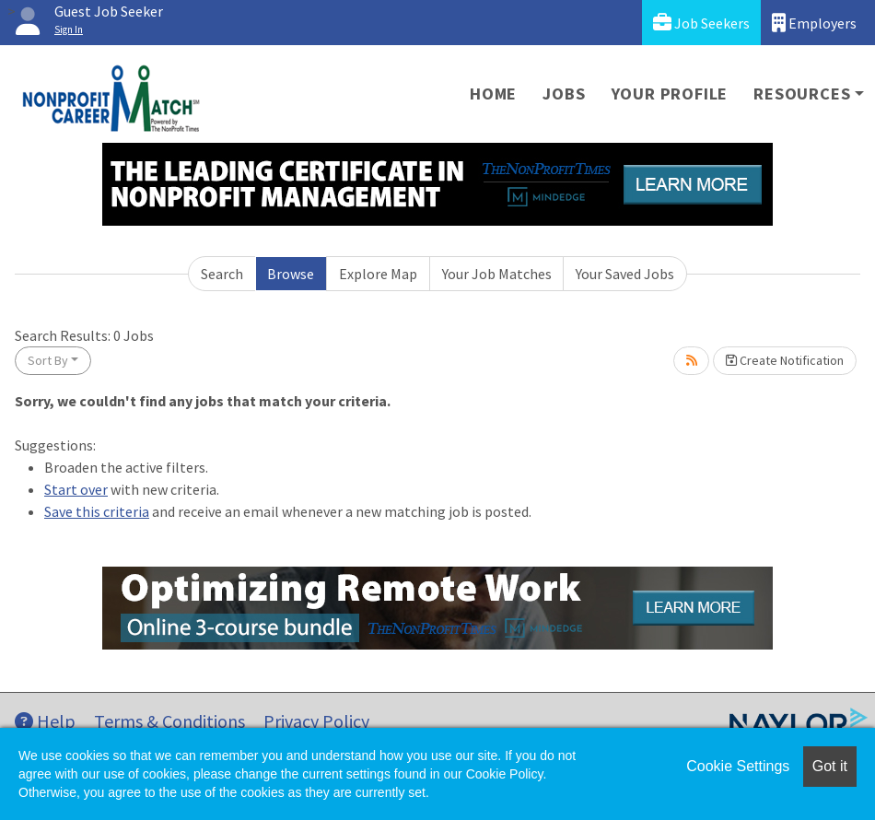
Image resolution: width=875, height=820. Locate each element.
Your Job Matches (497, 273)
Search (222, 273)
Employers (814, 22)
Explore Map (378, 273)
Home (493, 93)
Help (45, 720)
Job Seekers (701, 22)
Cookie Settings (737, 766)
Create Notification (785, 360)
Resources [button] (801, 93)
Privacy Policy (316, 720)
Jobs (563, 93)
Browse (290, 273)
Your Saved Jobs (625, 273)
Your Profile (670, 93)
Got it (829, 766)
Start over (76, 489)
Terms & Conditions (169, 720)
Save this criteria (96, 511)
